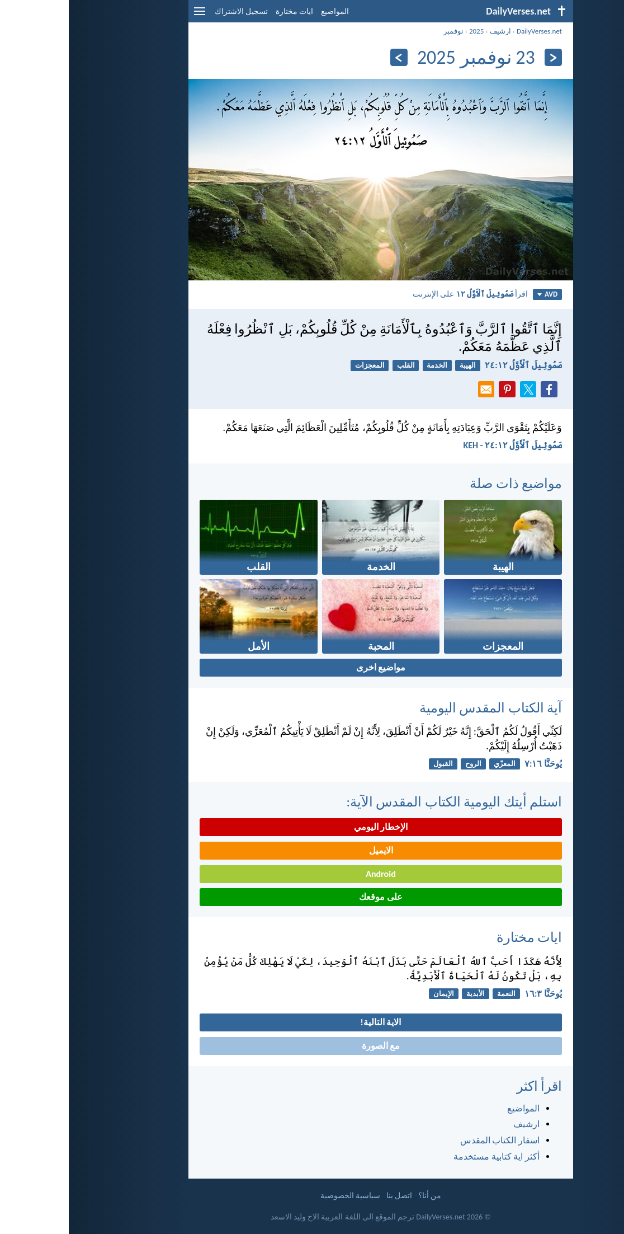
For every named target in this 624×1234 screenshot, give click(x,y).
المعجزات (301, 365)
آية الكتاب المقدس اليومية (422, 708)
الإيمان (375, 993)
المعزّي (436, 763)
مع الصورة (312, 1045)
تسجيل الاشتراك (172, 11)
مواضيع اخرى (312, 667)
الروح (404, 763)
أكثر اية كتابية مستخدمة (428, 1156)
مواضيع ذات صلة (447, 483)
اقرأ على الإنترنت (401, 294)
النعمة (437, 993)
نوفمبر (385, 31)
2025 (407, 31)
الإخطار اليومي (312, 827)
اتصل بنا (330, 1195)
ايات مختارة (225, 11)
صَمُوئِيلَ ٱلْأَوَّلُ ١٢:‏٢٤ (454, 365)
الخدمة (368, 365)
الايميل (312, 850)
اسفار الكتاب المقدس (431, 1140)
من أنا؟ (360, 1195)
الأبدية (407, 993)
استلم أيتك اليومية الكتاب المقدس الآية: (385, 802)
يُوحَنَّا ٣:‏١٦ (474, 993)
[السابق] (484, 57)
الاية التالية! (312, 1022)
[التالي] (330, 57)
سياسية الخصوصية (281, 1195)
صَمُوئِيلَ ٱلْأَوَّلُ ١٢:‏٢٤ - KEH (444, 445)
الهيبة (399, 365)
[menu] (131, 15)
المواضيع (266, 11)
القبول (374, 763)
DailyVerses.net (470, 31)
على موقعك (312, 897)
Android (312, 874)
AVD (479, 294)
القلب (337, 365)
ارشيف (431, 31)
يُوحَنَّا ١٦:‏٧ (474, 763)
